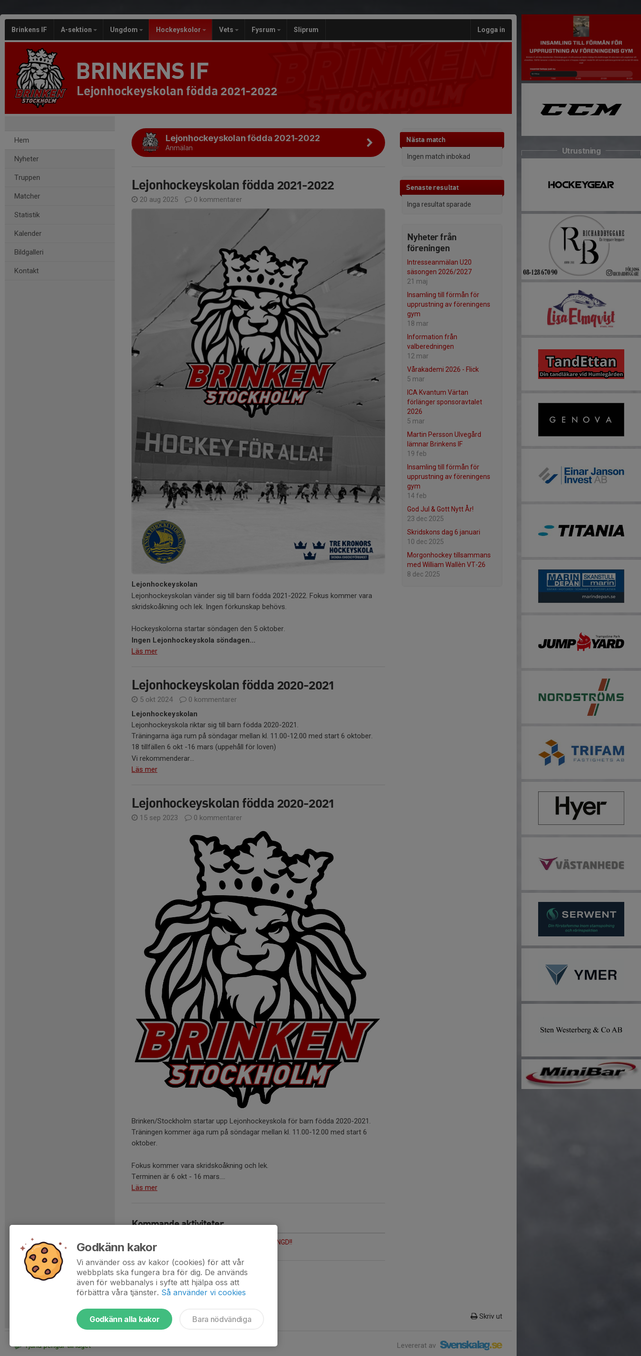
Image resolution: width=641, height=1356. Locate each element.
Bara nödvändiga (221, 1319)
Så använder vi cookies (203, 1292)
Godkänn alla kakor (124, 1319)
